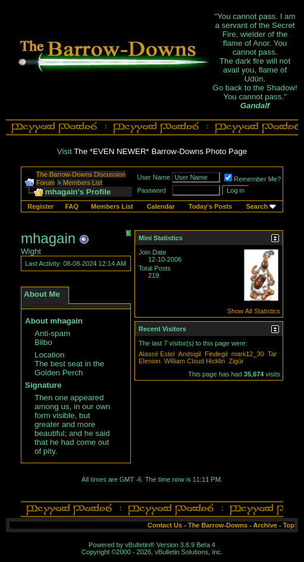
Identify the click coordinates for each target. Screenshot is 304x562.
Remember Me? (252, 179)
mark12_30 (247, 353)
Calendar (161, 206)
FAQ (72, 206)
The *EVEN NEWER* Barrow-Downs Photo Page (160, 151)
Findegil (216, 353)
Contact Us (165, 525)
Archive (265, 525)
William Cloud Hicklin (194, 361)
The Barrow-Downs (217, 525)
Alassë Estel (157, 353)
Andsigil (190, 353)
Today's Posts (210, 206)
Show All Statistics (253, 311)
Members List (82, 182)
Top (288, 525)
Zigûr (236, 361)
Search (257, 206)
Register (40, 206)
